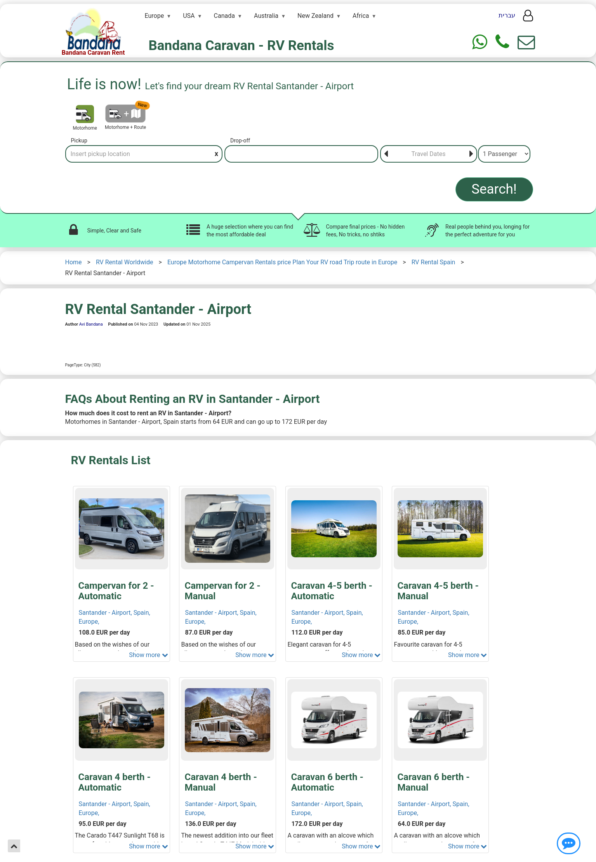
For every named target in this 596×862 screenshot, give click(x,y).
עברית (507, 15)
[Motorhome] (84, 113)
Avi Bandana (91, 324)
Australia (266, 15)
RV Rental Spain (433, 262)
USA (189, 15)
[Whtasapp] (479, 42)
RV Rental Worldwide (124, 262)
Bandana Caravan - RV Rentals (241, 46)
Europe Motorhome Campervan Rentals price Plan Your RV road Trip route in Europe (282, 262)
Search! (494, 189)
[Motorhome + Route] (125, 113)
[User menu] (528, 18)
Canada (224, 15)
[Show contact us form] (526, 42)
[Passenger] (504, 154)
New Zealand (315, 15)
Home (73, 262)
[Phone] (502, 42)
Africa (361, 15)
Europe (154, 15)
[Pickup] (144, 154)
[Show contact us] (568, 843)
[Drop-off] (301, 154)
